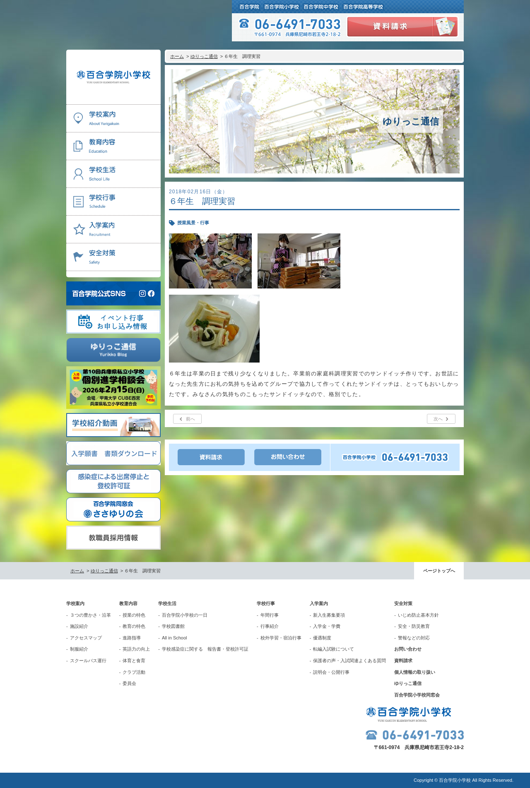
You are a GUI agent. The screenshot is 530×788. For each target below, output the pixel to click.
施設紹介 (79, 626)
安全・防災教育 (414, 626)
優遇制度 (322, 637)
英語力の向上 (136, 648)
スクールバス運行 (88, 660)
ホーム (177, 56)
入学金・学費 (326, 626)
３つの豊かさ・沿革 (90, 615)
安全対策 (403, 603)
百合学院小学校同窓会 (417, 694)
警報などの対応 (414, 637)
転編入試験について (333, 648)
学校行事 (266, 603)
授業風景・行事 (193, 222)
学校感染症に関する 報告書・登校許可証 (205, 648)
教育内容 (128, 603)
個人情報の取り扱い (414, 672)
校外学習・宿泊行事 (280, 637)
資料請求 (403, 660)
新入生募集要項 (329, 615)
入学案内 (319, 603)
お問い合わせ (408, 648)
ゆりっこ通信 (204, 56)
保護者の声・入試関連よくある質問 (349, 660)
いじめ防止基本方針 (418, 615)
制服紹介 (79, 648)
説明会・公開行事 (331, 672)
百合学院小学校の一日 (184, 615)
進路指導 (132, 637)
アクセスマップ (86, 637)
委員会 (129, 683)
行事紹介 (269, 626)
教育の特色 (134, 626)
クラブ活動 (134, 672)
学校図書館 (173, 626)
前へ (190, 418)
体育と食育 (134, 660)
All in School (174, 637)
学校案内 (75, 603)
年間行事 (269, 615)
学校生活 (167, 603)
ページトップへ (439, 570)
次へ (438, 418)
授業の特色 (134, 615)
